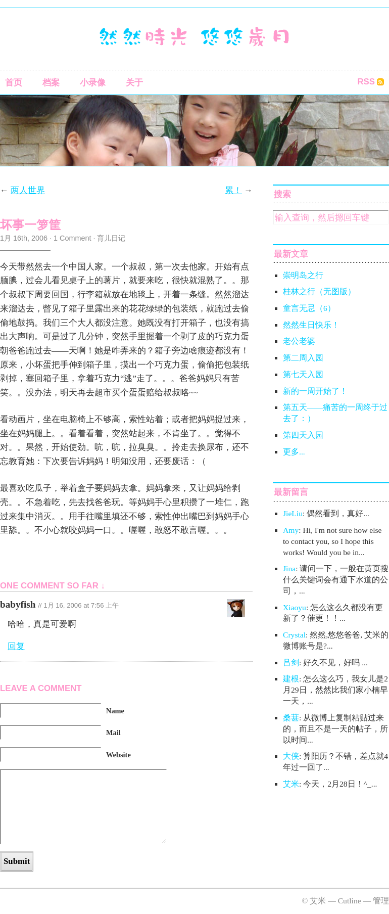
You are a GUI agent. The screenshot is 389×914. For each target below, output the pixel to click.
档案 (51, 82)
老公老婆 (299, 341)
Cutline (349, 900)
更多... (294, 451)
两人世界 (28, 190)
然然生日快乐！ (311, 325)
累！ (233, 190)
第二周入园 (303, 357)
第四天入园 (303, 435)
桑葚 (291, 717)
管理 (381, 900)
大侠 (291, 756)
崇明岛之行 (303, 275)
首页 (13, 82)
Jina (289, 568)
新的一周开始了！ (315, 391)
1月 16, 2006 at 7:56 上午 (81, 605)
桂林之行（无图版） (319, 291)
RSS (366, 81)
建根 (291, 678)
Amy (291, 530)
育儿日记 (111, 238)
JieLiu (293, 513)
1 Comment (72, 238)
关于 (134, 82)
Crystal (294, 634)
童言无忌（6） (309, 308)
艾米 (291, 784)
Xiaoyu (294, 607)
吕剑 (291, 662)
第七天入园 (303, 374)
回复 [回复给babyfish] (16, 646)
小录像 (93, 82)
